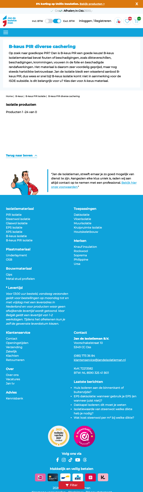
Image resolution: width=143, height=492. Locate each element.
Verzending (14, 347)
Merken (80, 241)
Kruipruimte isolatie (88, 227)
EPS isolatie (14, 227)
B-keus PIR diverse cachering (64, 96)
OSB (9, 259)
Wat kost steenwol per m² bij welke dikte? (104, 417)
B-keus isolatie (16, 236)
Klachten (12, 355)
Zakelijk (11, 351)
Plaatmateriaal (18, 249)
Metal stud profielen (20, 279)
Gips (9, 274)
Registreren (102, 21)
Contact (11, 338)
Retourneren (15, 360)
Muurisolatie (82, 223)
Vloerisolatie (82, 219)
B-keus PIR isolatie (36, 96)
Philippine (81, 259)
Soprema (80, 255)
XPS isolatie (14, 232)
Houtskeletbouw (86, 232)
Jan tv (10, 383)
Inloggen (85, 21)
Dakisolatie (81, 214)
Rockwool (81, 251)
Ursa (77, 264)
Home (9, 96)
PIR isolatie (14, 214)
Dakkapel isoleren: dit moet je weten (100, 405)
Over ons (12, 375)
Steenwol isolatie (18, 219)
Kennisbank (14, 398)
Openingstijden (17, 343)
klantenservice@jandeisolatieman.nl (100, 360)
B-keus (19, 96)
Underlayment (16, 255)
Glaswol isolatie (16, 223)
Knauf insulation (85, 246)
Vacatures (13, 379)
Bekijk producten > (92, 4)
